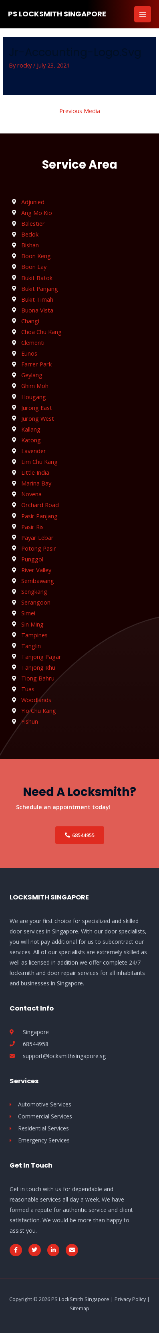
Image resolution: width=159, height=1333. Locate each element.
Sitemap (79, 1308)
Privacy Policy (130, 1299)
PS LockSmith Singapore (57, 14)
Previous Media (79, 111)
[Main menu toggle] (142, 14)
